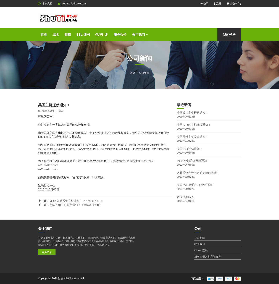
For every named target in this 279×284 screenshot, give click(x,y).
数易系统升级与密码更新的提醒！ (198, 172)
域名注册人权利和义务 (207, 256)
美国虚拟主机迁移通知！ (192, 112)
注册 (217, 3)
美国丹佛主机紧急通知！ (75, 204)
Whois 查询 (201, 250)
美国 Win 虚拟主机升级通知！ (196, 184)
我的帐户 (229, 34)
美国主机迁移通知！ (189, 148)
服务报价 (120, 34)
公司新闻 (144, 72)
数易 (61, 111)
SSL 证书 (83, 34)
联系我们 (199, 243)
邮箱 (67, 34)
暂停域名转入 (185, 196)
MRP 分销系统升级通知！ (75, 200)
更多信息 (47, 252)
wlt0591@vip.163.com (72, 3)
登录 (204, 3)
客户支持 (45, 3)
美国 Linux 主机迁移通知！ (194, 124)
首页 (44, 34)
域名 (55, 34)
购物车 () (234, 3)
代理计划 (101, 34)
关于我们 (140, 34)
